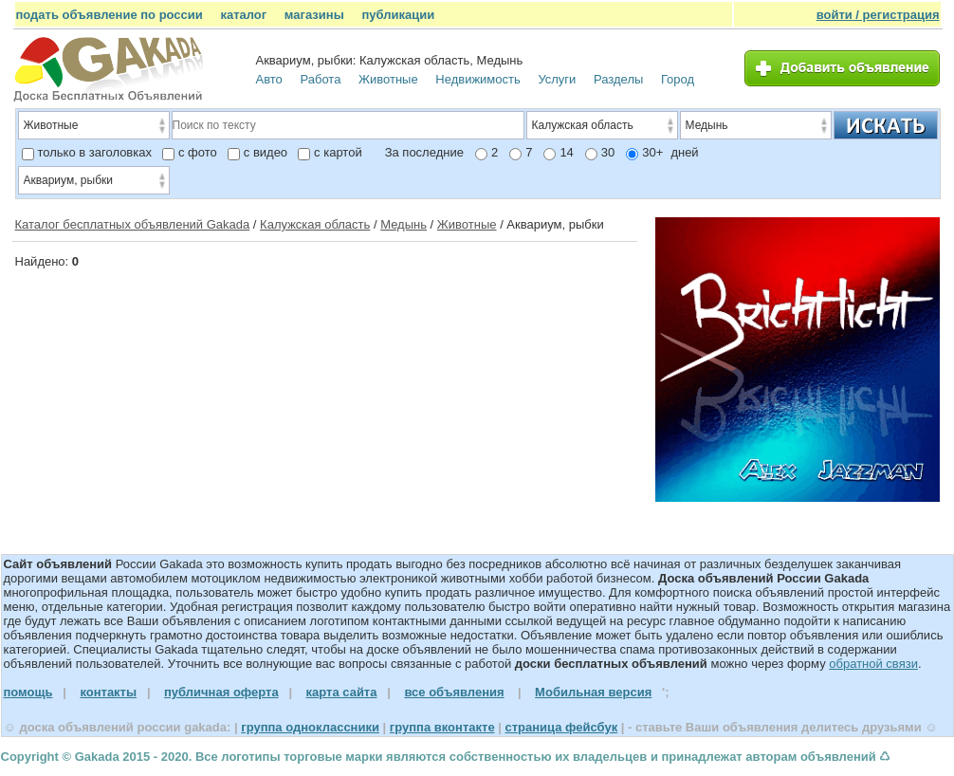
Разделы (618, 79)
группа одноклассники (310, 727)
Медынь (403, 224)
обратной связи (873, 663)
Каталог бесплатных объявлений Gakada (132, 224)
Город (677, 79)
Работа (320, 79)
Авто (269, 79)
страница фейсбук (561, 727)
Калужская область (315, 224)
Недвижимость (477, 79)
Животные (388, 79)
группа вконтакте (442, 727)
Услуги (557, 79)
